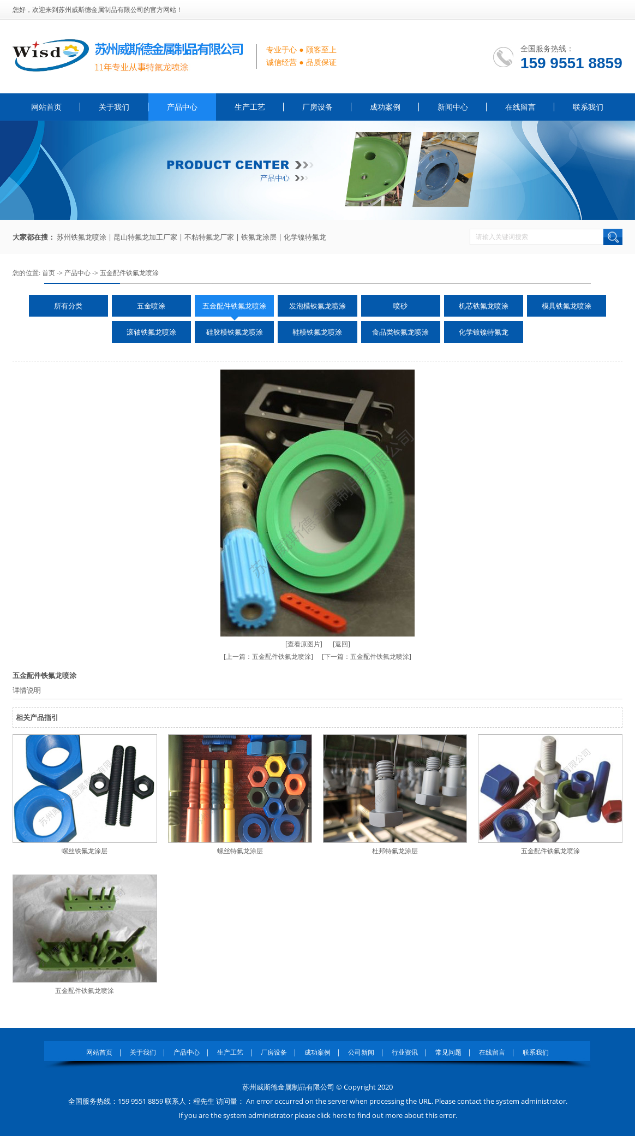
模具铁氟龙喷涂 (566, 306)
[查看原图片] (303, 644)
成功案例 (385, 107)
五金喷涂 (151, 306)
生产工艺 (250, 107)
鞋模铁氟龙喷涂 (317, 332)
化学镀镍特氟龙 (483, 332)
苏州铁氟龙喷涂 (81, 237)
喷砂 (400, 306)
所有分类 (68, 306)
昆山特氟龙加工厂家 (145, 237)
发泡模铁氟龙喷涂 (317, 306)
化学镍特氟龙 (305, 237)
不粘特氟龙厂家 (209, 237)
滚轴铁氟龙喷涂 (151, 332)
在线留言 (520, 107)
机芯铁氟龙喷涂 (483, 306)
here (339, 1115)
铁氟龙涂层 (259, 237)
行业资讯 (405, 1052)
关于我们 (114, 107)
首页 (48, 272)
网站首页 (46, 107)
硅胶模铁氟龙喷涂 (234, 332)
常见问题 (448, 1052)
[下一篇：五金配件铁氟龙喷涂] (366, 656)
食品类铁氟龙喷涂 (400, 332)
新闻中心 (453, 107)
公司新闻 (361, 1052)
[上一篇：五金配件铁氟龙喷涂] (268, 656)
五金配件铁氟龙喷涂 (129, 272)
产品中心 (182, 107)
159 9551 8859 (571, 63)
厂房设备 (317, 107)
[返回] (341, 644)
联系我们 (588, 107)
